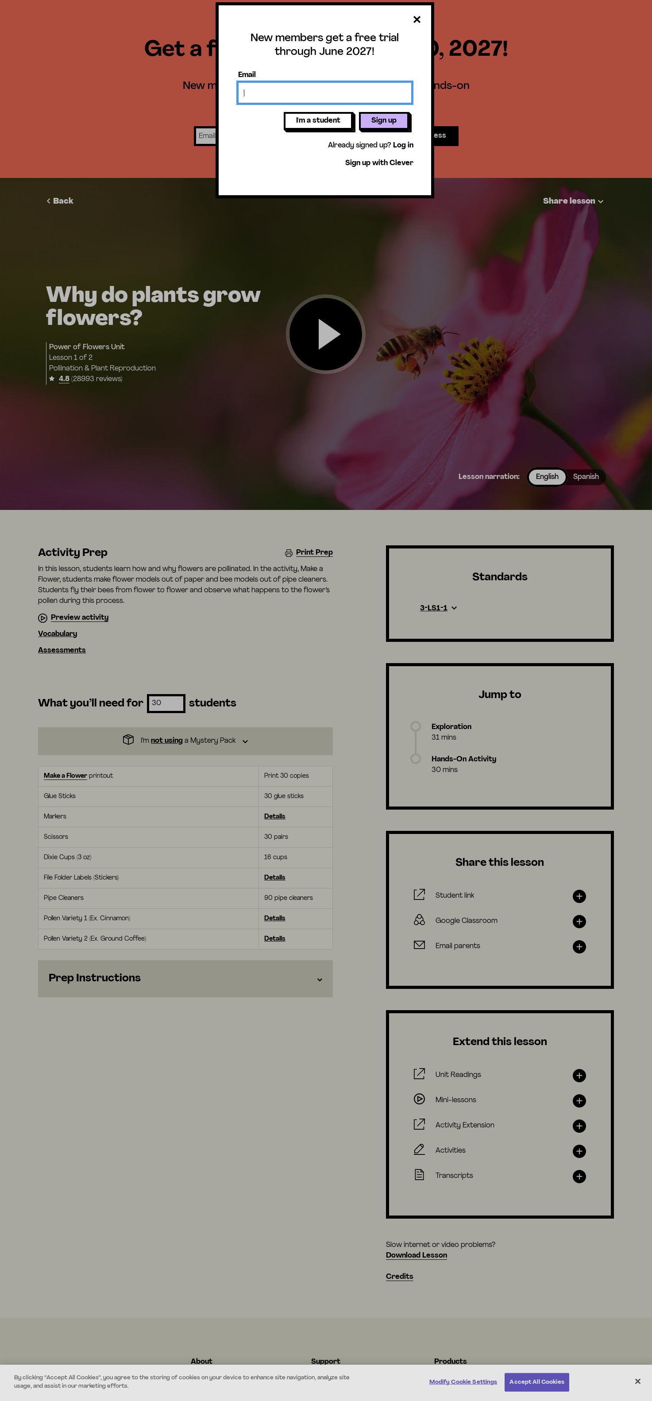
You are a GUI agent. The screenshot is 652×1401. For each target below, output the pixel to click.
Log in (403, 145)
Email (247, 75)
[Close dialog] (417, 20)
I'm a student (318, 120)
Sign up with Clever (379, 163)
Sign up (384, 120)
